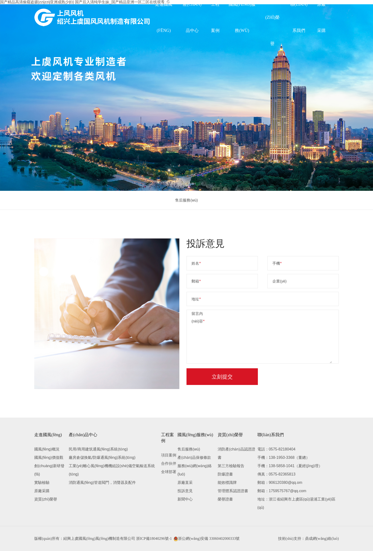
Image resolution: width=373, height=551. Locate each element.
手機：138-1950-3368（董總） (283, 457)
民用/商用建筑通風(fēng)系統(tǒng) (98, 449)
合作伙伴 (168, 463)
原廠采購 (41, 491)
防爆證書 (225, 474)
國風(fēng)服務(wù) (195, 434)
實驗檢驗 (41, 482)
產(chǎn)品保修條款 (194, 457)
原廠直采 (185, 482)
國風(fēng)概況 (46, 449)
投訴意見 (185, 491)
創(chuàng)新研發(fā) (49, 470)
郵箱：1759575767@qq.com (281, 491)
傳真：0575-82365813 (276, 474)
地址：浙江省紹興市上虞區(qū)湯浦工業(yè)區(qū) (296, 503)
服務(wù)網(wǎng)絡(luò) (194, 470)
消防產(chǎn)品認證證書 (236, 453)
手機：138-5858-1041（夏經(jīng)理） (289, 466)
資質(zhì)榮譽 (45, 499)
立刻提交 (222, 377)
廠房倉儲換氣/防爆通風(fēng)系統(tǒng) (102, 457)
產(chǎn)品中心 (83, 434)
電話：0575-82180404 (276, 449)
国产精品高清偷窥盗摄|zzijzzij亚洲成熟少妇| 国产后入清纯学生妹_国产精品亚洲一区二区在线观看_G (85, 2)
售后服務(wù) (186, 200)
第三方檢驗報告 (231, 466)
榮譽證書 (225, 499)
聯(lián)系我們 (270, 434)
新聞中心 (185, 499)
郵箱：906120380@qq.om (279, 482)
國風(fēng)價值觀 (48, 457)
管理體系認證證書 (233, 491)
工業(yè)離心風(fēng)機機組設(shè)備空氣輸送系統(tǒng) (112, 470)
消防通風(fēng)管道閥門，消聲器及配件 (102, 482)
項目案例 (168, 455)
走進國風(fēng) (48, 434)
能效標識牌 (227, 482)
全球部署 (168, 472)
